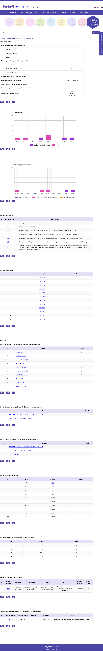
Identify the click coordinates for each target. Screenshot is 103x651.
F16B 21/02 (42, 304)
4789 (8, 589)
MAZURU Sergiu (21, 356)
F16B (8, 234)
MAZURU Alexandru (22, 371)
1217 (41, 556)
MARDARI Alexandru (22, 375)
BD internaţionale (29, 12)
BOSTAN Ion (19, 352)
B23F (8, 227)
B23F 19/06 (42, 293)
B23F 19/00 (42, 281)
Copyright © (47, 647)
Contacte (84, 12)
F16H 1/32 (42, 278)
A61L (8, 247)
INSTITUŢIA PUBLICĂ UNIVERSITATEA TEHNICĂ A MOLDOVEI (26, 414)
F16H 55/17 (42, 315)
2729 (53, 490)
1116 (41, 549)
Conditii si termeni (51, 649)
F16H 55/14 (42, 311)
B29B (8, 238)
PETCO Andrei (20, 382)
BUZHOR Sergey (21, 386)
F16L (8, 242)
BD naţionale (9, 12)
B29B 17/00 (42, 296)
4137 (53, 483)
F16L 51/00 (42, 319)
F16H (8, 223)
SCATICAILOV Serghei (22, 360)
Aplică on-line (49, 12)
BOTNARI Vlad (20, 363)
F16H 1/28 (42, 308)
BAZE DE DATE (23, 7)
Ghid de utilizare (68, 12)
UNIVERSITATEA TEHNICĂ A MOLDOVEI (20, 418)
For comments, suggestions (101, 43)
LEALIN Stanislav (21, 367)
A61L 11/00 (42, 285)
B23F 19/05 (42, 289)
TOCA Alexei (19, 378)
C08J (8, 230)
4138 (53, 486)
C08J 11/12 (42, 300)
